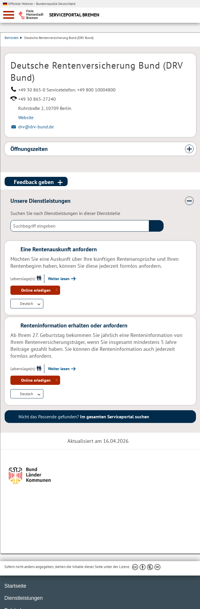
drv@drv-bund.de (36, 127)
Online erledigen (36, 290)
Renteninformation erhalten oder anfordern (74, 325)
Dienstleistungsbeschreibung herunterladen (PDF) (195, 43)
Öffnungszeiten (29, 149)
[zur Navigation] (8, 15)
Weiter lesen (59, 278)
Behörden (13, 37)
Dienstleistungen (23, 598)
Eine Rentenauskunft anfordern (59, 249)
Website (26, 117)
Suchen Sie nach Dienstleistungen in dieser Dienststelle (65, 213)
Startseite (15, 586)
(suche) (156, 226)
